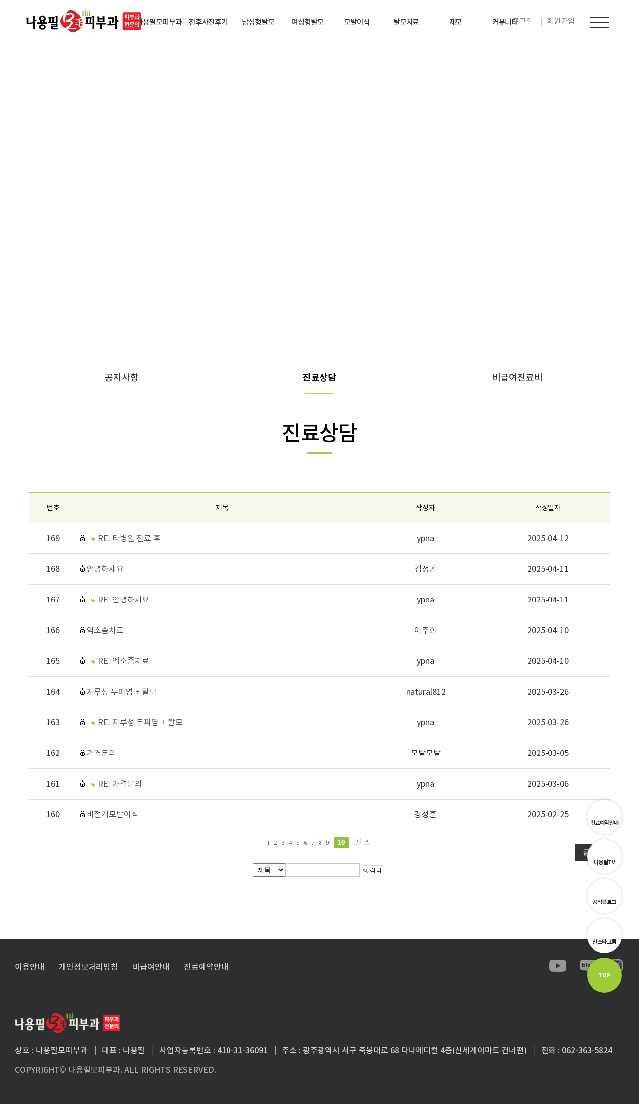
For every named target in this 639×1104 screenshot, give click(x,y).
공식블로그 (604, 902)
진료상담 (319, 377)
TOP (604, 975)
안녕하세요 (105, 569)
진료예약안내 (605, 822)
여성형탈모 (307, 22)
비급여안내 (151, 967)
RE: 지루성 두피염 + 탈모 (140, 722)
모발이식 (356, 22)
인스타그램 (604, 941)
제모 (455, 22)
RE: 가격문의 (120, 784)
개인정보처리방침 (88, 967)
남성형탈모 (258, 22)
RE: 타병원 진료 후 (129, 538)
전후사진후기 (208, 22)
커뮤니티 (505, 22)
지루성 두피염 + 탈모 (122, 692)
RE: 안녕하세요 (123, 599)
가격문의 (101, 753)
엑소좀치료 (105, 630)
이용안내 (30, 967)
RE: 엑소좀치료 (123, 661)
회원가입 (561, 21)
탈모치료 (406, 22)
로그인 (522, 21)
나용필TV (604, 862)
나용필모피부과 (159, 22)
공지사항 (121, 377)
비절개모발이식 (112, 814)
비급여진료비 (517, 377)
